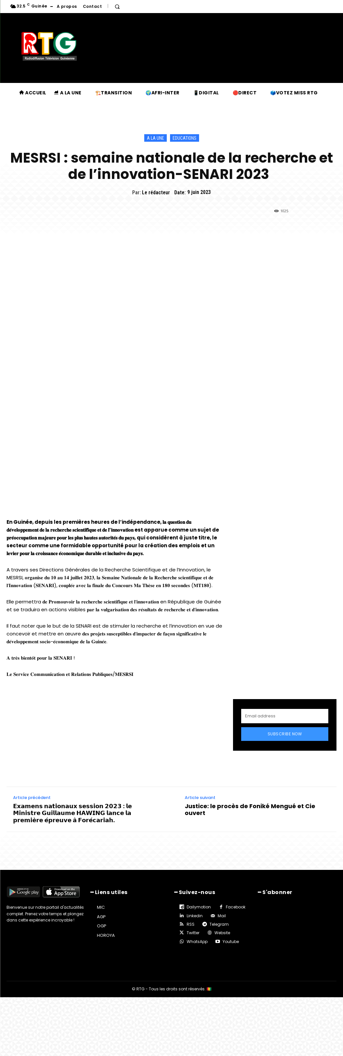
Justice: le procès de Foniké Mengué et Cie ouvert (250, 810)
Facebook (235, 907)
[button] (117, 6)
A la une (155, 138)
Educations (184, 138)
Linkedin (195, 916)
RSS (191, 924)
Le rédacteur (156, 192)
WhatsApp (197, 941)
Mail (222, 916)
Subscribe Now (285, 734)
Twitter (193, 933)
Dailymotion (199, 907)
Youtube (231, 941)
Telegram (219, 924)
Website (222, 933)
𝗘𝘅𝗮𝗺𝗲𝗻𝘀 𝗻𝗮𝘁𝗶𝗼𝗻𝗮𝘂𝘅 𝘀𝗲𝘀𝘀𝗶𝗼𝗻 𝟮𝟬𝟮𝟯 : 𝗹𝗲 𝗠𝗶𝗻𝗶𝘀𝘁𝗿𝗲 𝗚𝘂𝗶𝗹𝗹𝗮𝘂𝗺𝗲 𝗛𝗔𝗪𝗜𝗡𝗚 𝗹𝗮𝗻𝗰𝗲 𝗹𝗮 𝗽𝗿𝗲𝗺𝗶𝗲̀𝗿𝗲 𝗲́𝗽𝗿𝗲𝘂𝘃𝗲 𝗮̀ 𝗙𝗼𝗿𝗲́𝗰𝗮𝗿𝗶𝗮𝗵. (72, 813)
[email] (284, 716)
